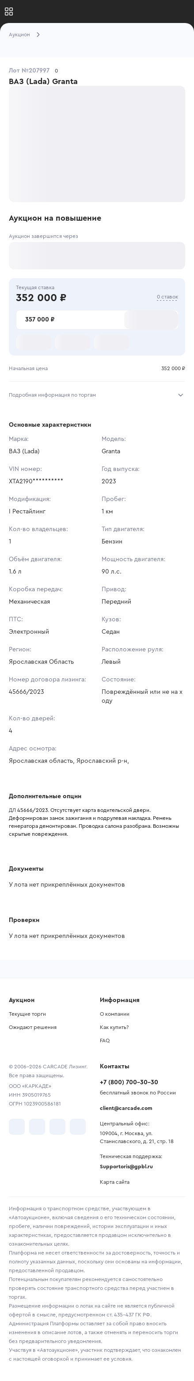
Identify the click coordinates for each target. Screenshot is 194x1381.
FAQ (105, 1040)
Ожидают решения (33, 1027)
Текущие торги (27, 1014)
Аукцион (19, 34)
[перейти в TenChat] (78, 1127)
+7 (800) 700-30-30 (129, 1082)
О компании (114, 1014)
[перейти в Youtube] (57, 1127)
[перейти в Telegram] (37, 1127)
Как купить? (114, 1027)
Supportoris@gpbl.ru (126, 1166)
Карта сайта (114, 1182)
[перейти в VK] (17, 1127)
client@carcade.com (126, 1108)
